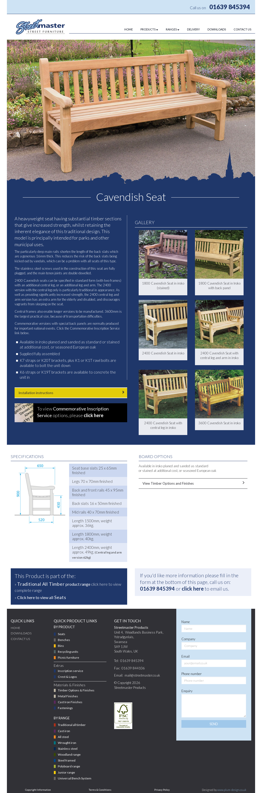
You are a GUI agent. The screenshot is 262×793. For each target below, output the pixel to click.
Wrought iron (67, 743)
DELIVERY (193, 29)
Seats (61, 634)
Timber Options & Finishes (76, 690)
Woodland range (69, 754)
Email (185, 656)
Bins (61, 646)
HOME (128, 29)
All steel (63, 737)
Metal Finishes (68, 696)
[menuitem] (125, 29)
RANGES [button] (172, 29)
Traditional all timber (72, 725)
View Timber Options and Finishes (193, 483)
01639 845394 (229, 6)
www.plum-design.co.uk (231, 789)
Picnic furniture (68, 657)
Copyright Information (38, 789)
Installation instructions (70, 392)
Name (185, 622)
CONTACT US (242, 29)
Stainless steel (68, 749)
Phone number (191, 674)
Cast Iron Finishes (70, 702)
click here (193, 588)
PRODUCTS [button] (149, 29)
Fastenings (65, 708)
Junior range (66, 772)
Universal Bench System (74, 778)
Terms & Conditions (100, 789)
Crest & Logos (67, 677)
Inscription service (70, 671)
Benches (64, 640)
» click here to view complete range (68, 587)
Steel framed (66, 760)
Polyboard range (69, 766)
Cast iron (64, 731)
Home (15, 628)
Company (188, 639)
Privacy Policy (162, 789)
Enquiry (186, 691)
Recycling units (68, 652)
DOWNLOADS (217, 29)
